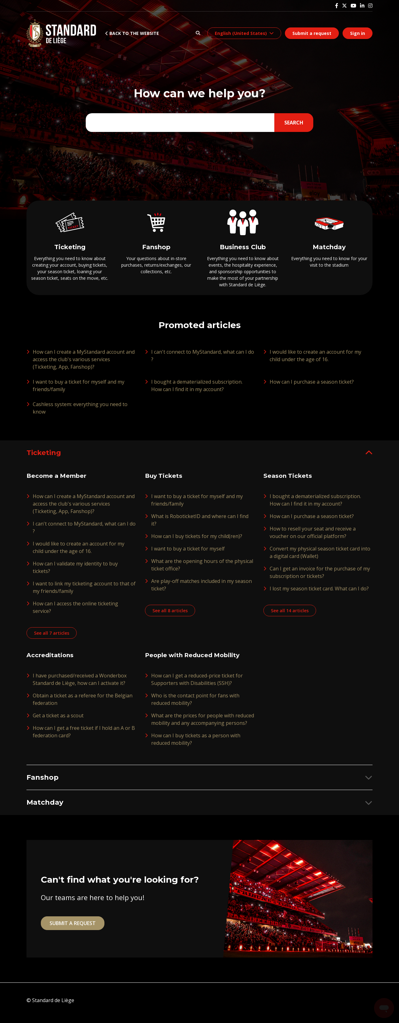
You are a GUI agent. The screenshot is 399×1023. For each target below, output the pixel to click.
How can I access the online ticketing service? (75, 611)
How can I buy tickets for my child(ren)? (196, 540)
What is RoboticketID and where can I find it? (199, 524)
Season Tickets (288, 480)
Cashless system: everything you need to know (80, 412)
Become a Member (58, 480)
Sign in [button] (357, 33)
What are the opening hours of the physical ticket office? (202, 569)
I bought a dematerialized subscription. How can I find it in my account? (197, 389)
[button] (198, 33)
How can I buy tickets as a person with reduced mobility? (195, 743)
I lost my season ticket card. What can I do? (319, 592)
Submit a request (311, 33)
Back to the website (132, 33)
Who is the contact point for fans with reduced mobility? (195, 703)
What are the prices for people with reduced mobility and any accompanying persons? (202, 723)
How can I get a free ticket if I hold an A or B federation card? (84, 736)
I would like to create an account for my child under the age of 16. (315, 359)
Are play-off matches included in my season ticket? (201, 589)
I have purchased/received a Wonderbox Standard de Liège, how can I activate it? (80, 683)
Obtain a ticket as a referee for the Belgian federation (82, 703)
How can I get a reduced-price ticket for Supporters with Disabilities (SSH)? (197, 683)
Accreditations (50, 659)
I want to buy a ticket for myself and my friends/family (78, 389)
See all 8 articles (170, 615)
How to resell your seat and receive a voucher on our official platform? (313, 537)
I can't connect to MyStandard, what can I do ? (202, 359)
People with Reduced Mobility (195, 659)
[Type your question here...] (198, 122)
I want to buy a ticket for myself (188, 553)
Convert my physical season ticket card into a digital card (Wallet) (320, 557)
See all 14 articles (290, 615)
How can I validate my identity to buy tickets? (75, 572)
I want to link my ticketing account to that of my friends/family (84, 591)
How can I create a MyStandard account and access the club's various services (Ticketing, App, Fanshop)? (84, 363)
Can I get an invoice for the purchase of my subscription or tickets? (320, 577)
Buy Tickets (164, 480)
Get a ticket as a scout (58, 719)
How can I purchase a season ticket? (312, 385)
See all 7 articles (52, 637)
